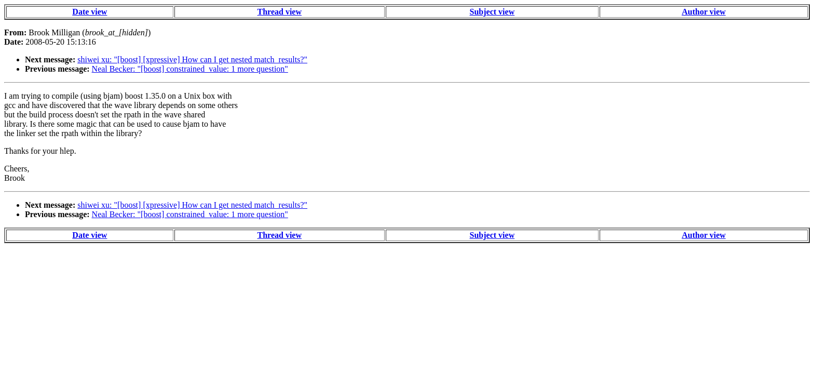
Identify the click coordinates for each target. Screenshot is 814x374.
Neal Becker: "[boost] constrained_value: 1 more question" (190, 68)
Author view (704, 11)
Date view (89, 11)
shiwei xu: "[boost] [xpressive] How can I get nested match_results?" (192, 59)
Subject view (492, 11)
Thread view (279, 11)
